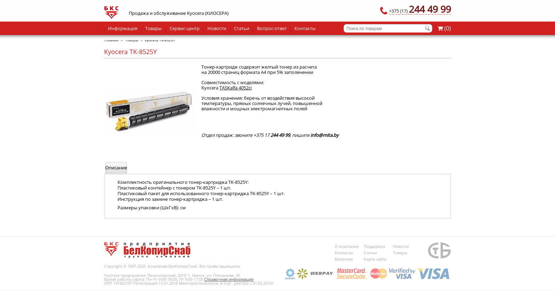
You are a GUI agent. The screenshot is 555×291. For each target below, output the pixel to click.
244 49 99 (420, 9)
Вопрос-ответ (272, 28)
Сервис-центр (185, 28)
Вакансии (344, 259)
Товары (153, 28)
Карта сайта (375, 259)
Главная (111, 39)
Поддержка (374, 246)
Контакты (305, 28)
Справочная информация (228, 279)
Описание (116, 167)
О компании (347, 246)
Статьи (241, 28)
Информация (122, 28)
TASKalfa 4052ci (235, 88)
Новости (216, 28)
